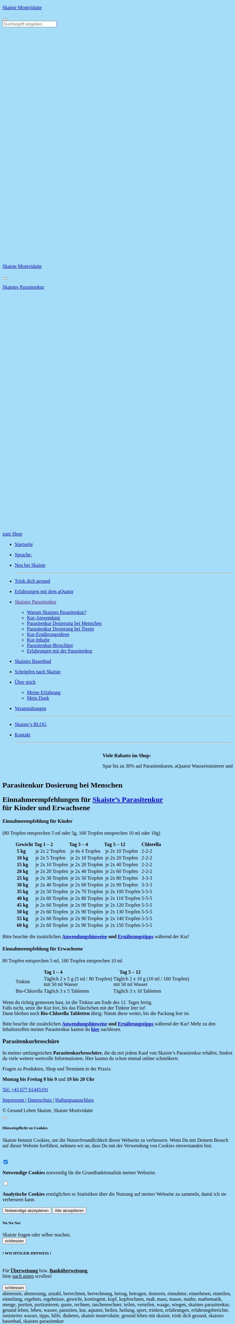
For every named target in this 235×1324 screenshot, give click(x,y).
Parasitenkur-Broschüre (50, 645)
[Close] (4, 278)
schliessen (14, 1241)
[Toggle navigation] (4, 20)
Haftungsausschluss (74, 1100)
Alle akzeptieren (69, 1210)
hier (95, 1029)
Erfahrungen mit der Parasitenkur (59, 650)
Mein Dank (38, 698)
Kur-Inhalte (38, 639)
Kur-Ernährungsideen (48, 634)
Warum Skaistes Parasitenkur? (56, 612)
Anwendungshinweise (84, 936)
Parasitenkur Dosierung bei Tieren (60, 628)
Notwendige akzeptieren (27, 1210)
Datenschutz (40, 1100)
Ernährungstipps (136, 936)
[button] (124, 602)
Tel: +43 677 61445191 (25, 1089)
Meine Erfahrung (44, 692)
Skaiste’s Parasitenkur (127, 799)
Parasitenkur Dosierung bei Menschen (64, 623)
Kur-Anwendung (43, 617)
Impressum (13, 1100)
